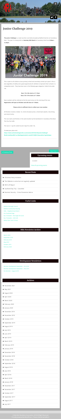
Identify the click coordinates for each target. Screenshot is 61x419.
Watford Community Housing (12, 208)
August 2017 (9, 400)
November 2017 (10, 389)
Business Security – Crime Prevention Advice (19, 192)
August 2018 (9, 367)
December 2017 (10, 386)
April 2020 (8, 297)
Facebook (55, 17)
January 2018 (9, 382)
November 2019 (10, 315)
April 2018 (8, 374)
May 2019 (6, 242)
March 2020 (8, 300)
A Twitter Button (52, 17)
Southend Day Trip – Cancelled (14, 188)
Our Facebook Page (9, 213)
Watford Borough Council (11, 206)
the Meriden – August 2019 (11, 271)
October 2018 (9, 360)
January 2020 (9, 308)
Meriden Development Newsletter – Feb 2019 (16, 268)
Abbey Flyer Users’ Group (11, 220)
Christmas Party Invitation (13, 177)
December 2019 (10, 311)
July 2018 (8, 371)
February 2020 (8, 247)
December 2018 (10, 352)
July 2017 (8, 404)
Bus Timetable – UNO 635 (11, 218)
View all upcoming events (39, 165)
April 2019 (8, 337)
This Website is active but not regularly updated (20, 181)
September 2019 (10, 323)
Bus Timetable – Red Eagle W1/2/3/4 (14, 215)
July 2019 (8, 330)
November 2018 (10, 356)
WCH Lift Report (10, 185)
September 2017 (10, 397)
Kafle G (47, 417)
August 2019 (9, 326)
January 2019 (9, 348)
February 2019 (8, 240)
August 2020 (9, 293)
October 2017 (9, 393)
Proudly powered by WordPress (22, 417)
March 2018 (7, 235)
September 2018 (8, 237)
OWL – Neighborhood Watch (11, 211)
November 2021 (10, 285)
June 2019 (8, 334)
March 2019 (8, 341)
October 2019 (7, 244)
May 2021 (8, 289)
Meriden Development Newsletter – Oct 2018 (16, 266)
